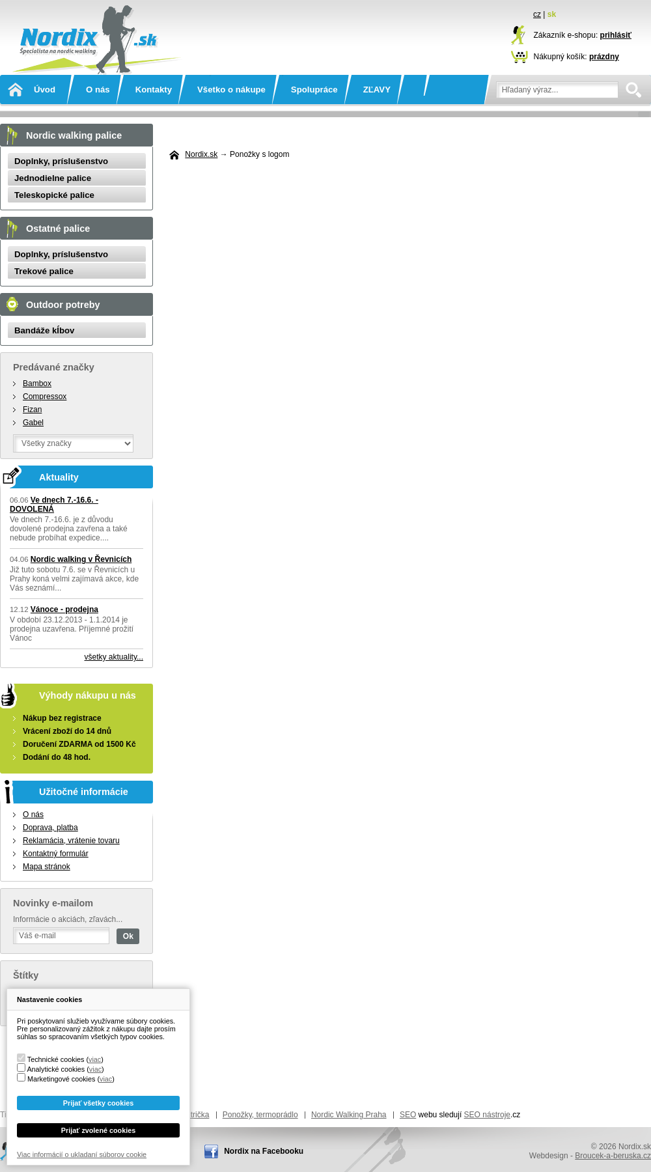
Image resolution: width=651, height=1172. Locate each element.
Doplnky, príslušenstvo (61, 161)
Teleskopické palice (54, 195)
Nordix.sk (94, 23)
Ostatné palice (58, 228)
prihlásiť (615, 35)
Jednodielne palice (52, 178)
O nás (98, 89)
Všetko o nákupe (231, 89)
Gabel (33, 422)
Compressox (44, 396)
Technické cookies (56, 1059)
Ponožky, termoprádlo (260, 1114)
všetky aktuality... (114, 657)
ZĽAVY (377, 89)
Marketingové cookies (61, 1079)
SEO (408, 1114)
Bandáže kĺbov (44, 330)
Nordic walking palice (74, 135)
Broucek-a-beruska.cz (613, 1155)
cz (537, 14)
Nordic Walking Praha (349, 1114)
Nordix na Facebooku (263, 1151)
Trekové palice (44, 271)
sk (551, 14)
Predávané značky (53, 367)
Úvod (44, 89)
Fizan (32, 409)
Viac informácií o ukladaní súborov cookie (81, 1154)
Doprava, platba (50, 827)
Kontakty (153, 89)
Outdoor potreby (63, 305)
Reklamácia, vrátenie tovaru (71, 840)
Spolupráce (314, 89)
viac (95, 1059)
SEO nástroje (487, 1114)
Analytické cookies (56, 1069)
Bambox (37, 383)
